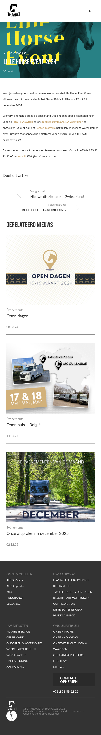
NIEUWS (58, 666)
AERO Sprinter (15, 586)
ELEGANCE (13, 603)
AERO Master (14, 580)
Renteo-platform (46, 127)
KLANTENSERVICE (18, 631)
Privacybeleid (59, 711)
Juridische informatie (34, 711)
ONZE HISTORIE (63, 631)
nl (91, 11)
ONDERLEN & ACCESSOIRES (24, 643)
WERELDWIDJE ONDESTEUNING (17, 657)
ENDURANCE (14, 597)
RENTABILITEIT (62, 586)
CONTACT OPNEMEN (69, 680)
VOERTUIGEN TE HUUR (21, 649)
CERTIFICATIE (15, 637)
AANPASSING (15, 666)
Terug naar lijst (14, 53)
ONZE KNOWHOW (65, 637)
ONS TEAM (60, 660)
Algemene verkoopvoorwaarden (41, 713)
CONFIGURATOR (64, 603)
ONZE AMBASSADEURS (68, 655)
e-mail (22, 156)
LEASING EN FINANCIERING (71, 580)
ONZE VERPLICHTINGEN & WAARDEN (70, 646)
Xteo (9, 591)
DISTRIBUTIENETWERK (67, 609)
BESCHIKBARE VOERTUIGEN (71, 597)
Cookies (76, 711)
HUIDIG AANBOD (64, 615)
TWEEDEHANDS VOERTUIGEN (72, 591)
